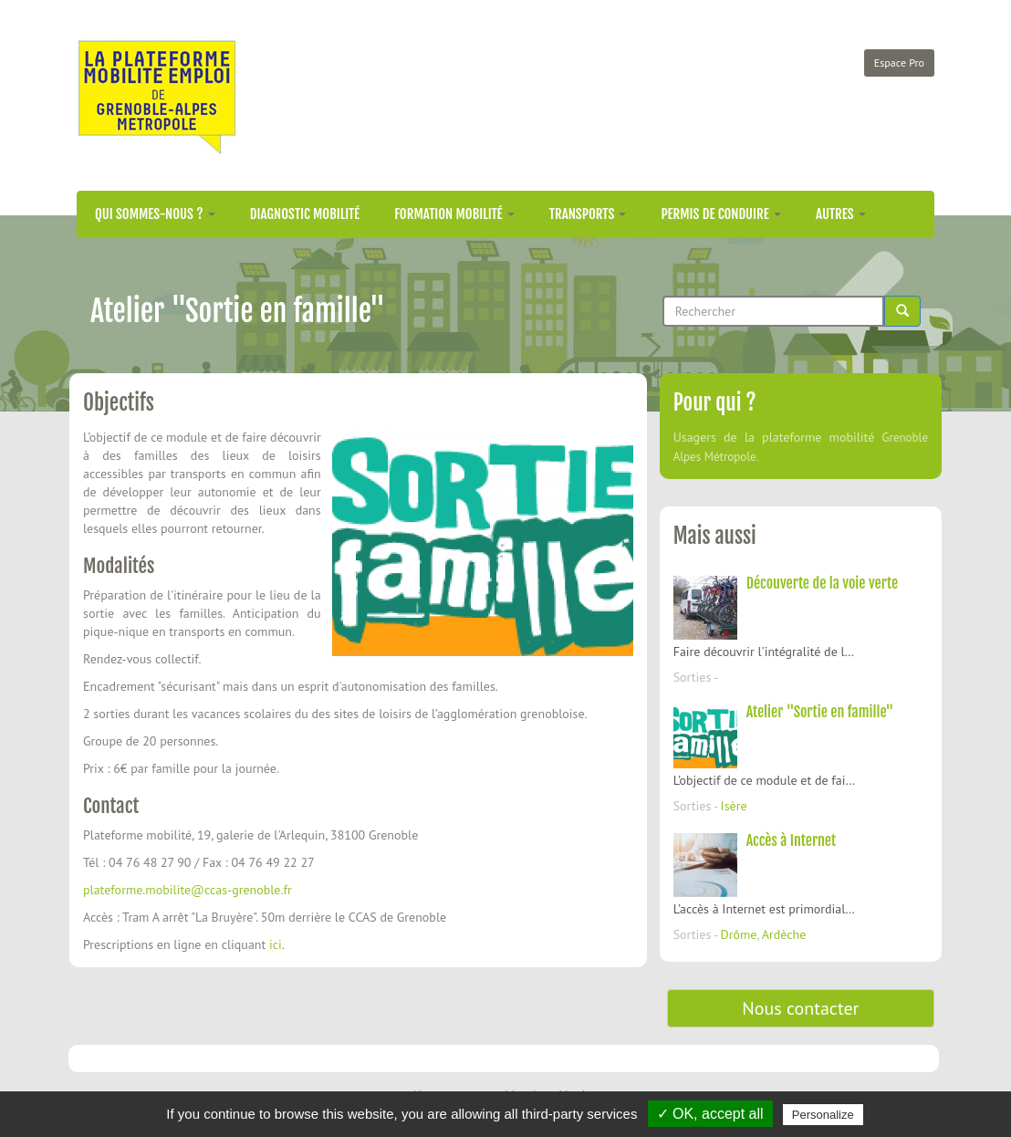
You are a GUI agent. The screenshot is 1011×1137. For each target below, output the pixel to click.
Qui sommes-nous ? (155, 214)
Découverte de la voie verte (822, 583)
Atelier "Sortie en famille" (820, 712)
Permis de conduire (721, 214)
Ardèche (784, 934)
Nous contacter (800, 1008)
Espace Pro (899, 62)
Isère (734, 806)
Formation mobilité (454, 214)
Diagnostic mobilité (305, 214)
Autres (841, 214)
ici (275, 944)
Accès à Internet (791, 840)
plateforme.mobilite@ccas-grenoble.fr (187, 889)
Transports (588, 214)
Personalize (823, 1114)
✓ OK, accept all (710, 1113)
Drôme (739, 934)
